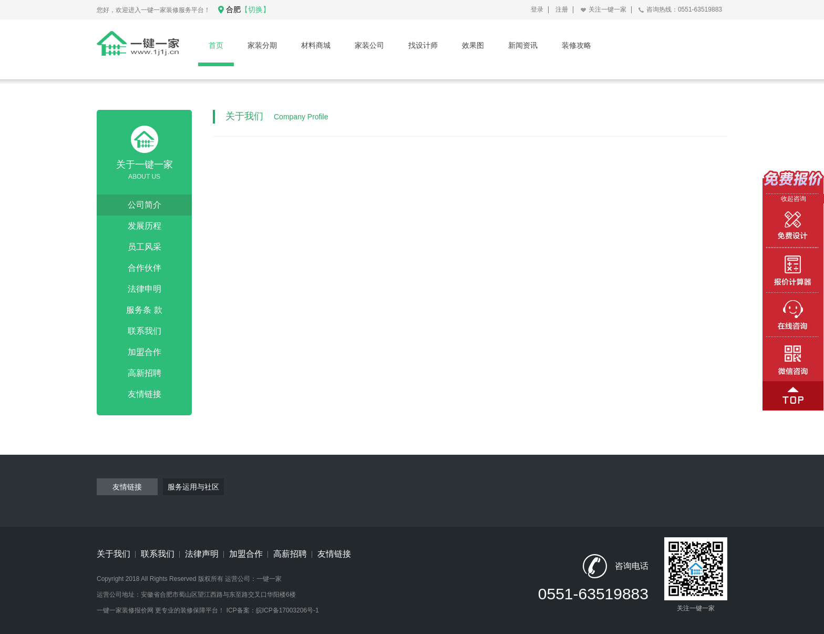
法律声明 (202, 553)
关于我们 (113, 553)
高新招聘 (144, 373)
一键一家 (269, 578)
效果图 (473, 45)
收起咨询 (793, 198)
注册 (561, 9)
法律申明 (144, 288)
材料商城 (316, 45)
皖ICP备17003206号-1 (287, 610)
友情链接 (144, 394)
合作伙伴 (144, 267)
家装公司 (369, 45)
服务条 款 (144, 309)
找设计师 (423, 45)
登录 (537, 9)
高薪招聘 (290, 553)
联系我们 (144, 330)
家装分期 (262, 45)
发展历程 (144, 225)
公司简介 (144, 204)
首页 (216, 45)
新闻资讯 (523, 45)
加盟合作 (144, 351)
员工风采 (144, 246)
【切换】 (255, 9)
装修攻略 (576, 45)
